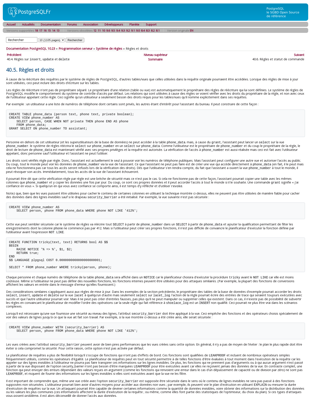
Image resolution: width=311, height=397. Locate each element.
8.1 (158, 30)
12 (94, 30)
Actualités (28, 24)
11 (99, 30)
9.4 (118, 30)
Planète (134, 24)
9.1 (133, 30)
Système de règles (109, 48)
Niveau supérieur (155, 55)
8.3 (148, 30)
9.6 (108, 30)
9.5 (113, 30)
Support (151, 24)
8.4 (143, 30)
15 (49, 30)
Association (90, 24)
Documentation (51, 24)
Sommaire (155, 59)
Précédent (14, 55)
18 (36, 30)
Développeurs (114, 24)
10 (103, 30)
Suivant (299, 55)
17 (40, 30)
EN (191, 30)
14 (53, 30)
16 (44, 30)
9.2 (128, 30)
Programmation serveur (75, 48)
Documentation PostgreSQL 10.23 (30, 48)
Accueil (11, 24)
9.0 (138, 30)
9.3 (123, 30)
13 (57, 30)
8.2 (153, 30)
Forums (72, 24)
